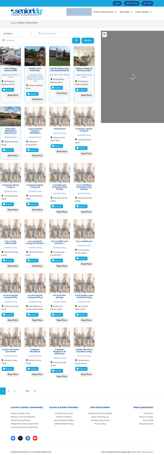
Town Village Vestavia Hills (10, 69)
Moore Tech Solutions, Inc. (142, 449)
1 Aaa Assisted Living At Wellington (35, 130)
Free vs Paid (148, 418)
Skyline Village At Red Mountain (84, 69)
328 (27, 388)
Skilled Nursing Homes (20, 418)
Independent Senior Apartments (25, 421)
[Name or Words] (65, 34)
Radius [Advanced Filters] (87, 40)
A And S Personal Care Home (10, 348)
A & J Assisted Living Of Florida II (35, 241)
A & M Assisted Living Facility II (35, 294)
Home (14, 23)
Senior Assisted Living (20, 411)
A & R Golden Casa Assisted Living (84, 294)
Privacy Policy (100, 421)
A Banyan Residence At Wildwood (59, 349)
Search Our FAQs (146, 414)
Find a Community (79, 12)
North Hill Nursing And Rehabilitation (59, 69)
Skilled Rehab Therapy (63, 421)
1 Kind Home (59, 128)
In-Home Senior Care (64, 411)
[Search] (76, 40)
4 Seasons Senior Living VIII (35, 185)
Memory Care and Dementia (23, 414)
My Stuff (146, 3)
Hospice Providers (64, 414)
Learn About (143, 12)
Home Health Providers (64, 418)
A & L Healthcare (84, 240)
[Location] (36, 40)
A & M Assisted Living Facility (10, 294)
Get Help (126, 12)
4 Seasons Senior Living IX (84, 129)
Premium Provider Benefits (100, 411)
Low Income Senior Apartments (24, 425)
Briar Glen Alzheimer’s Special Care (10, 130)
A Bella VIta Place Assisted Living (84, 348)
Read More (13, 95)
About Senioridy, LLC (100, 414)
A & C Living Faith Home (10, 241)
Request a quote (146, 421)
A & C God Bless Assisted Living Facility (84, 186)
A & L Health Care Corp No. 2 (59, 241)
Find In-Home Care (105, 12)
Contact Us (148, 411)
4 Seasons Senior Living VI (10, 185)
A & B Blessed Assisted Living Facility (59, 186)
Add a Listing (127, 3)
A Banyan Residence (35, 348)
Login (109, 3)
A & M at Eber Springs (59, 294)
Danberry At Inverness (35, 69)
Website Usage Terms (100, 418)
